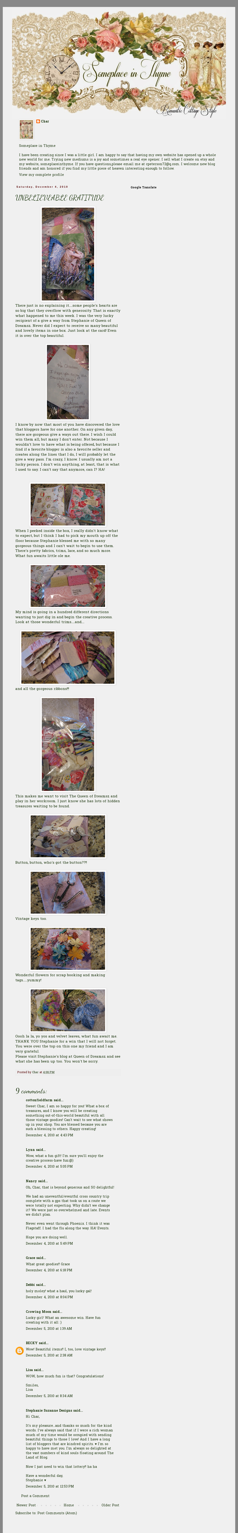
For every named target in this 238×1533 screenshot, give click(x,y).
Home (69, 1505)
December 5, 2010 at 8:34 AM (49, 1396)
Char (45, 121)
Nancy (31, 1181)
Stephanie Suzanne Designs (49, 1410)
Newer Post (26, 1505)
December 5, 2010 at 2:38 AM (49, 1355)
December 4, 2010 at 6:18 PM (49, 1270)
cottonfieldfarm (39, 1100)
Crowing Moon (38, 1312)
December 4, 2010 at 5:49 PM (49, 1243)
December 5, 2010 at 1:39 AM (49, 1329)
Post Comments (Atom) (57, 1513)
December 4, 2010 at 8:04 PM (49, 1297)
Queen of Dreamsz (90, 1057)
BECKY (32, 1343)
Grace (30, 1258)
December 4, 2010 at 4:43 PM (49, 1135)
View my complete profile (41, 175)
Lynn (30, 1150)
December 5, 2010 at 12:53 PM (50, 1486)
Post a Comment (35, 1496)
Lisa (29, 1370)
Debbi (30, 1285)
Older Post (110, 1505)
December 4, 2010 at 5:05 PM (49, 1166)
